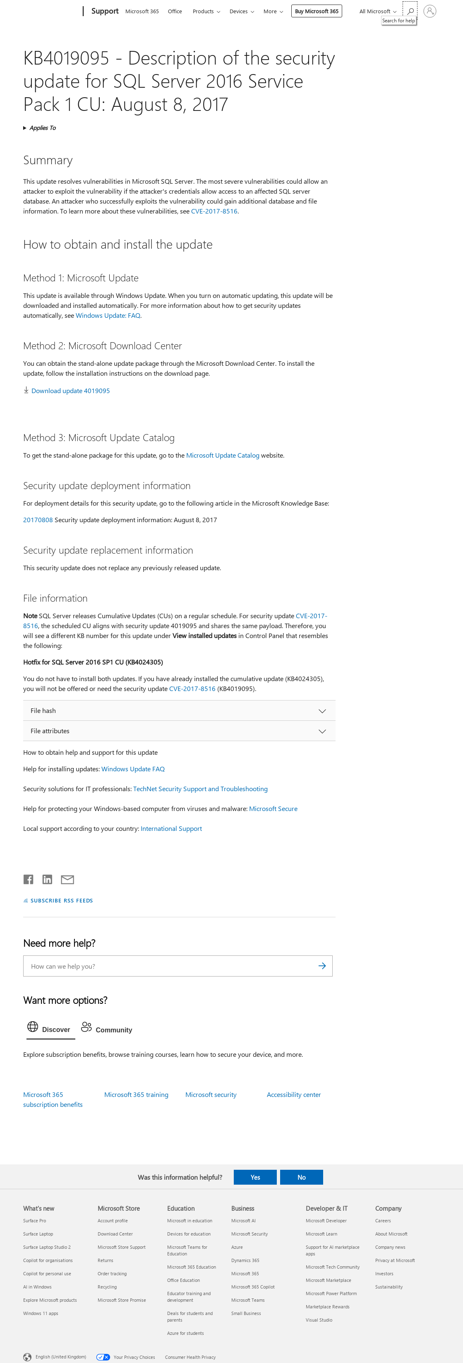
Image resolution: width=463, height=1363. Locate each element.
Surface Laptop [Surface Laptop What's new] (38, 1234)
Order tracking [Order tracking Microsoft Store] (112, 1273)
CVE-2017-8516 (214, 210)
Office (175, 10)
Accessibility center (294, 1094)
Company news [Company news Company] (390, 1247)
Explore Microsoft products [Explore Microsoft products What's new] (50, 1300)
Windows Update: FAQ (108, 315)
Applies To (42, 128)
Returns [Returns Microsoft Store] (105, 1260)
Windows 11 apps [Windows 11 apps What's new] (40, 1313)
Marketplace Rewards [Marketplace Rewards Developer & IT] (328, 1306)
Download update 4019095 (70, 390)
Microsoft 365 (142, 10)
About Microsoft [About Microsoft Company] (391, 1234)
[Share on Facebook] (29, 878)
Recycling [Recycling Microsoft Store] (107, 1287)
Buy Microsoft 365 (316, 10)
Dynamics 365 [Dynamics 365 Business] (245, 1260)
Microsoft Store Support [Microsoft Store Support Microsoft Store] (122, 1247)
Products (203, 10)
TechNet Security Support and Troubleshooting (200, 788)
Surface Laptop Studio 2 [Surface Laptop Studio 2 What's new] (47, 1247)
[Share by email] (63, 878)
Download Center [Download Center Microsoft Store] (115, 1234)
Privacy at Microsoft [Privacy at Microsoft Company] (395, 1260)
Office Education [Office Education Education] (183, 1280)
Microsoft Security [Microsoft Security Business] (249, 1234)
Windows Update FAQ (133, 768)
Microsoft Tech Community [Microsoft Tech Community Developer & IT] (333, 1267)
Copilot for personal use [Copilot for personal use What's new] (47, 1273)
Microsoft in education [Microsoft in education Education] (189, 1220)
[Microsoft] (51, 11)
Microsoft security (211, 1094)
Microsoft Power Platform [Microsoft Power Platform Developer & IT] (331, 1293)
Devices (239, 10)
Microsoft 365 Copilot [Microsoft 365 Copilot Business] (253, 1287)
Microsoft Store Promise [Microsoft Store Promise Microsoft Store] (122, 1300)
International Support (171, 828)
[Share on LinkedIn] (44, 878)
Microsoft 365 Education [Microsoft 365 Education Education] (191, 1267)
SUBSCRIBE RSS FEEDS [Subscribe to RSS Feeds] (62, 900)
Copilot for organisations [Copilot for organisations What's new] (48, 1260)
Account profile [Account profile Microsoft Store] (113, 1220)
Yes (255, 1177)
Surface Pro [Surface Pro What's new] (34, 1220)
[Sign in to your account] (430, 11)
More (270, 10)
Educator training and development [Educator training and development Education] (189, 1296)
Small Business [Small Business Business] (246, 1313)
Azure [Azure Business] (237, 1247)
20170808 (38, 519)
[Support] (104, 11)
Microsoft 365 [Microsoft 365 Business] (245, 1273)
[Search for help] (410, 10)
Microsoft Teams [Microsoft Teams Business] (248, 1300)
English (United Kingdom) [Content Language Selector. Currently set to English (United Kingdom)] (61, 1356)
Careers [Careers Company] (383, 1220)
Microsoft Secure (273, 808)
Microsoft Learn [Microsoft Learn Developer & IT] (321, 1234)
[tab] (50, 1028)
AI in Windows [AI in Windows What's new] (37, 1287)
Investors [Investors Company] (384, 1273)
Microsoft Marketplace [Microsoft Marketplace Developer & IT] (328, 1280)
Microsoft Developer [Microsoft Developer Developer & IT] (326, 1220)
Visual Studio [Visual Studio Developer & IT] (319, 1320)
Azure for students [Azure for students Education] (185, 1333)
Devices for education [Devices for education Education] (189, 1234)
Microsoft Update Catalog (222, 455)
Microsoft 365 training (136, 1094)
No (301, 1177)
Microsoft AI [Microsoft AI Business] (243, 1220)
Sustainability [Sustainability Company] (389, 1287)
